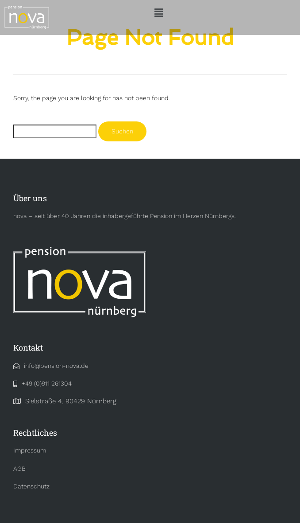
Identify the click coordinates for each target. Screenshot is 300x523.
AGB (19, 468)
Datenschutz (31, 486)
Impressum (29, 450)
